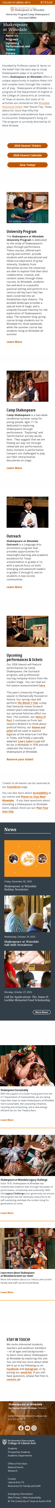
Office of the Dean (17, 1463)
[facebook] (21, 1428)
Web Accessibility (32, 1497)
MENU (33, 17)
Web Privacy (14, 1497)
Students (12, 1448)
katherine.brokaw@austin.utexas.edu (27, 1415)
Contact (12, 1478)
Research (13, 1470)
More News (41, 1012)
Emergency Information (20, 1493)
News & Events (15, 1467)
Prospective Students (19, 1452)
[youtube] (27, 1428)
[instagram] (34, 1428)
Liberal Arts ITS (16, 1482)
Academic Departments (20, 1455)
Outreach (24, 17)
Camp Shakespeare (38, 14)
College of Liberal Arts (16, 2)
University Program (16, 14)
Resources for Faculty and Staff (24, 1485)
